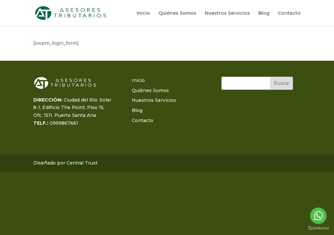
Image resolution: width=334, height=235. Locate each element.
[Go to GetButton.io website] (318, 228)
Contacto (289, 13)
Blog (263, 13)
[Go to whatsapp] (318, 216)
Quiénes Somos (177, 13)
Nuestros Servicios (227, 13)
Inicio (143, 13)
